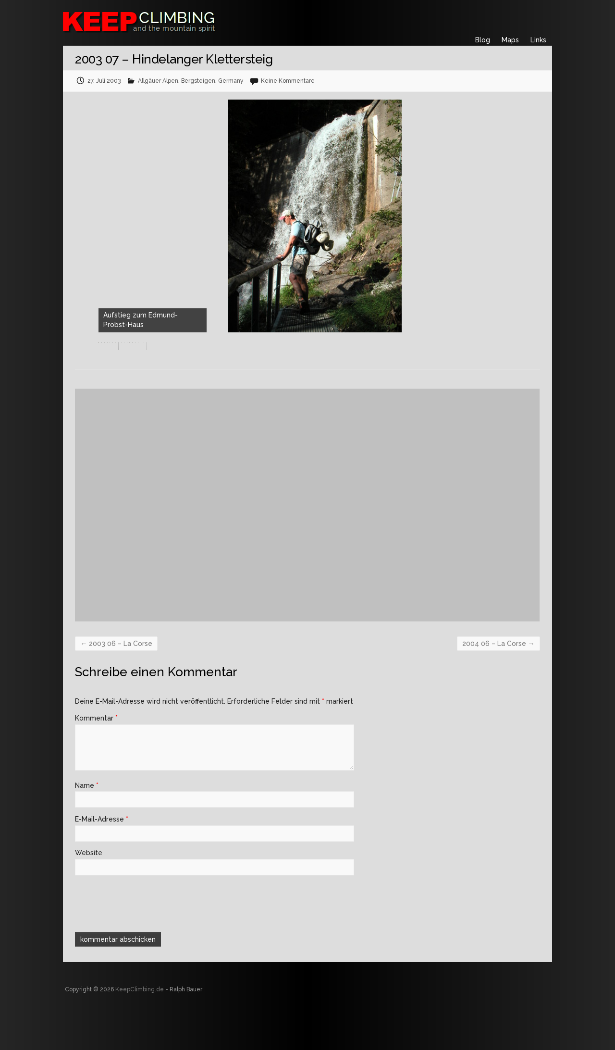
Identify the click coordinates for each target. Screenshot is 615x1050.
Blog (482, 40)
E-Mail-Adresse (101, 859)
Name (86, 826)
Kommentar (96, 758)
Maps (510, 40)
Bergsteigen (198, 80)
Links (538, 40)
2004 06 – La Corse (498, 684)
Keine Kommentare (288, 80)
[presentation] (140, 943)
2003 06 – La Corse (116, 684)
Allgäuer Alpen (158, 80)
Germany (231, 80)
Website (88, 893)
